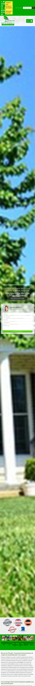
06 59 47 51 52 (3, 11)
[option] (17, 343)
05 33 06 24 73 (3, 4)
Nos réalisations (17, 298)
